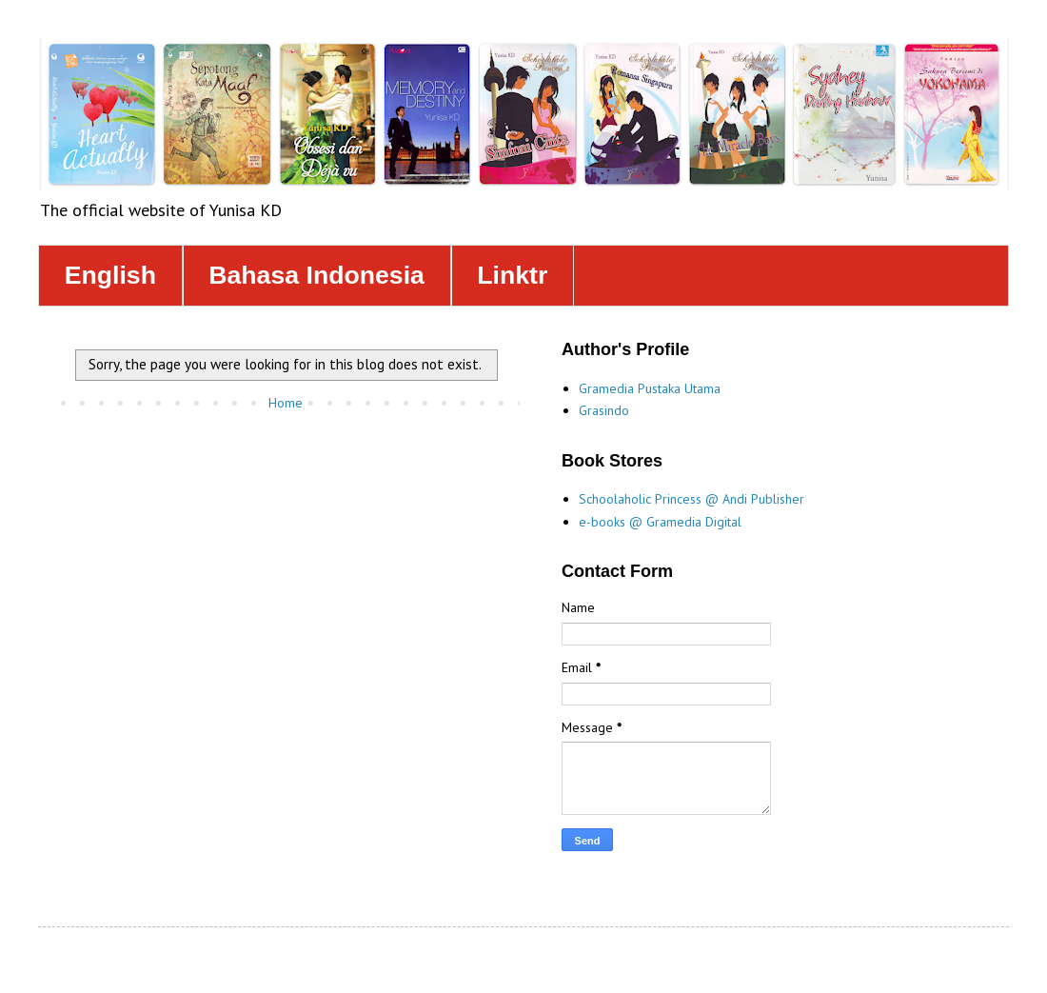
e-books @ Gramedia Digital (660, 521)
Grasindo (604, 410)
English (110, 275)
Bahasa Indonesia (316, 275)
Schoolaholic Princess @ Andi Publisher (691, 498)
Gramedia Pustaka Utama (650, 388)
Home (285, 402)
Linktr (512, 275)
